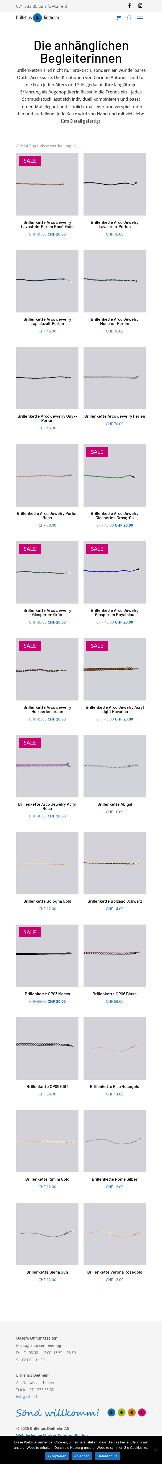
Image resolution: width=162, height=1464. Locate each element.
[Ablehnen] (155, 1450)
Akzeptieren (56, 1456)
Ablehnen (81, 1456)
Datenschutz (107, 1456)
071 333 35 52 (29, 6)
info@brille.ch (56, 6)
